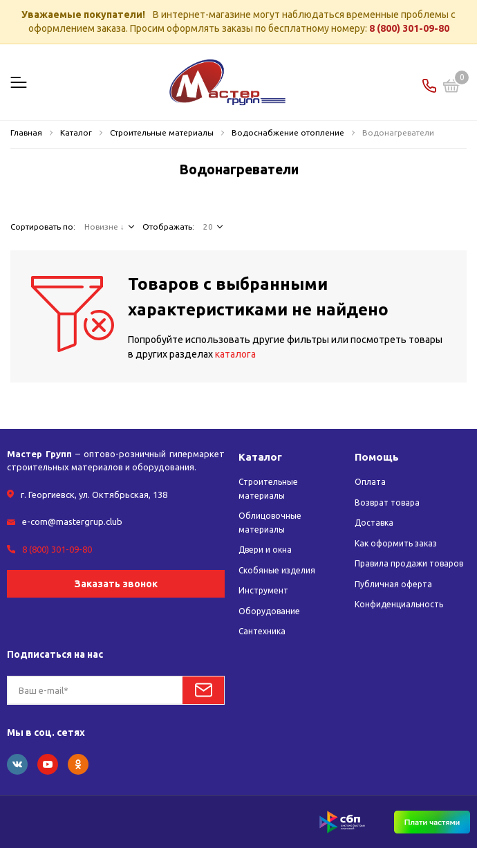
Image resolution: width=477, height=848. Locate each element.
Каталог (260, 457)
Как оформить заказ (396, 543)
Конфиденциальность (399, 604)
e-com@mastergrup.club (72, 521)
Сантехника (262, 631)
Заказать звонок (116, 583)
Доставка (374, 522)
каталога (235, 354)
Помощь (377, 457)
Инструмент (263, 590)
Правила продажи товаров (409, 563)
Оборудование (269, 611)
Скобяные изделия (276, 570)
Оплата (370, 481)
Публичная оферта (393, 584)
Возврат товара (387, 502)
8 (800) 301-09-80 (409, 28)
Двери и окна (265, 549)
